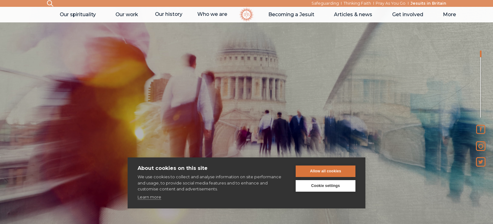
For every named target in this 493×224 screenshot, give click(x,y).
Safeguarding (325, 3)
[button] (78, 14)
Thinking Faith (357, 3)
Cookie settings (325, 186)
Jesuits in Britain (428, 3)
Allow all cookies (325, 171)
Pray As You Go (391, 3)
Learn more (149, 196)
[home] (246, 14)
